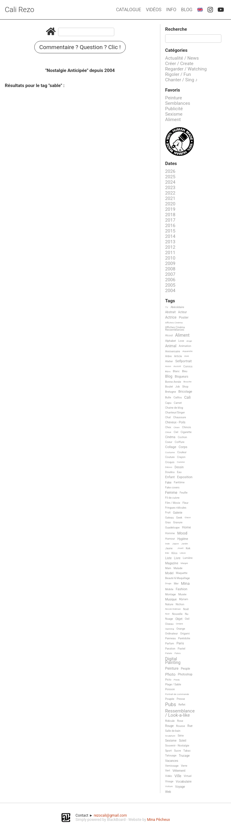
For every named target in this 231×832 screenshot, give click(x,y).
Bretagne (170, 392)
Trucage (184, 755)
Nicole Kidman (173, 609)
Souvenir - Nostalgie (177, 745)
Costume (170, 452)
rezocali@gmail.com (110, 815)
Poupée (169, 699)
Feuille (183, 492)
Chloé (168, 432)
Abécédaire (177, 307)
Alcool (169, 335)
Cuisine (181, 462)
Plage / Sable (173, 684)
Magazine (171, 563)
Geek (179, 517)
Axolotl (177, 366)
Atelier (169, 361)
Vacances (171, 760)
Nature (169, 604)
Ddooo (168, 467)
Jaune (169, 548)
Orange (181, 629)
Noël (186, 609)
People (185, 668)
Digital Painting (172, 661)
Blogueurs (181, 376)
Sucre (177, 750)
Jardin (184, 544)
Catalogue (128, 9)
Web (168, 791)
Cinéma (170, 437)
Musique (171, 599)
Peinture (173, 98)
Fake (168, 482)
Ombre (179, 624)
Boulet (169, 386)
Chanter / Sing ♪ (181, 80)
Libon (183, 553)
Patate (168, 653)
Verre (184, 766)
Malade (178, 568)
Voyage (180, 786)
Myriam (183, 599)
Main (168, 568)
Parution (170, 648)
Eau (179, 472)
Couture (170, 457)
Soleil (182, 740)
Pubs (170, 705)
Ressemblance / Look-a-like (180, 713)
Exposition (184, 477)
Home (186, 527)
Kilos (174, 553)
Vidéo (168, 776)
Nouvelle (177, 614)
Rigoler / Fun (178, 74)
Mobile (169, 589)
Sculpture (170, 736)
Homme (170, 533)
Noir (167, 614)
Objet (178, 619)
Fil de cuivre (172, 498)
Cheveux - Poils (175, 422)
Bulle (168, 397)
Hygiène (182, 539)
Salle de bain (172, 731)
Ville (177, 776)
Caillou (178, 397)
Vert (167, 770)
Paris (180, 643)
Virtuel (188, 776)
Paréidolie (184, 638)
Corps (183, 447)
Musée (182, 594)
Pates (177, 653)
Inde (167, 544)
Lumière (187, 558)
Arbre (168, 356)
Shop (185, 386)
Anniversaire (172, 351)
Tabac (187, 750)
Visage (169, 781)
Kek (188, 548)
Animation (185, 346)
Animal (170, 346)
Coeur (168, 442)
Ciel (176, 432)
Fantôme (179, 482)
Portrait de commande (177, 694)
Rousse (180, 726)
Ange (189, 341)
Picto (168, 679)
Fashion (181, 589)
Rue (189, 725)
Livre (177, 558)
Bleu (184, 371)
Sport (168, 750)
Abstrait (170, 312)
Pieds (177, 680)
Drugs (168, 583)
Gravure (178, 522)
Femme (171, 492)
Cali (187, 397)
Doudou (169, 472)
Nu (186, 614)
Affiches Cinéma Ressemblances (175, 328)
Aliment (173, 119)
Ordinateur (171, 633)
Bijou (168, 371)
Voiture (169, 786)
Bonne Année (173, 382)
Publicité (174, 108)
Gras (168, 522)
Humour (170, 539)
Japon (175, 544)
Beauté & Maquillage (177, 578)
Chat (168, 417)
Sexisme (174, 114)
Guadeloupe (172, 527)
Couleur (181, 452)
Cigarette (185, 432)
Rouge (169, 725)
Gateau (169, 517)
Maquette (181, 573)
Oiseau (169, 624)
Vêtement (179, 770)
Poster (184, 317)
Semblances (177, 103)
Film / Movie (172, 503)
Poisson (170, 689)
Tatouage (170, 755)
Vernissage (172, 766)
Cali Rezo (19, 9)
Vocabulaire (184, 781)
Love (181, 341)
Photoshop (185, 674)
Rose (180, 721)
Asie (186, 356)
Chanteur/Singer (175, 412)
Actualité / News (182, 58)
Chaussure (179, 417)
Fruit (168, 512)
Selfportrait (183, 361)
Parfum (169, 643)
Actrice (171, 317)
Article (178, 356)
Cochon (182, 437)
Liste (168, 558)
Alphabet (170, 341)
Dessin (178, 467)
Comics (187, 366)
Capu (168, 403)
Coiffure (179, 442)
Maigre (184, 563)
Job (177, 386)
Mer (176, 583)
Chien (177, 427)
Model (169, 573)
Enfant (170, 477)
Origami (184, 633)
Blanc (176, 371)
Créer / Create (179, 63)
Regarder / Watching (186, 69)
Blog (186, 9)
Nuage (169, 619)
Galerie (177, 512)
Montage (170, 594)
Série (181, 735)
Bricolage (185, 391)
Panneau (170, 638)
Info (171, 9)
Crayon (181, 457)
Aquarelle (188, 351)
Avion (168, 366)
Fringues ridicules (175, 507)
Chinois (186, 427)
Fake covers (172, 487)
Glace (188, 517)
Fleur (186, 503)
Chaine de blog (174, 408)
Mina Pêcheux (158, 820)
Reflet (181, 704)
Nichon (180, 604)
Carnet (178, 403)
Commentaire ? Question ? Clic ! (80, 47)
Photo (170, 674)
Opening (169, 629)
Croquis (169, 462)
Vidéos (153, 9)
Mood (182, 533)
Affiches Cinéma (174, 323)
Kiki (167, 553)
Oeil (187, 619)
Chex (168, 427)
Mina (185, 583)
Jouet (180, 548)
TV (166, 307)
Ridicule (170, 721)
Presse (181, 699)
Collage (170, 447)
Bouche (187, 382)
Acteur (182, 312)
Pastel (181, 648)
